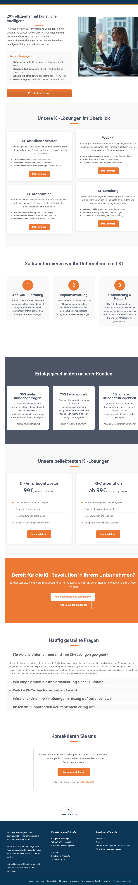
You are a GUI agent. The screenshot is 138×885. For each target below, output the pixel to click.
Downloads (101, 839)
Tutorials (99, 842)
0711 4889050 (87, 782)
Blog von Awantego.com (111, 849)
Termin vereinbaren (73, 772)
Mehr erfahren (39, 174)
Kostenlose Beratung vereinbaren (73, 596)
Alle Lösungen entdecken (73, 604)
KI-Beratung (27, 864)
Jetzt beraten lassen (39, 93)
